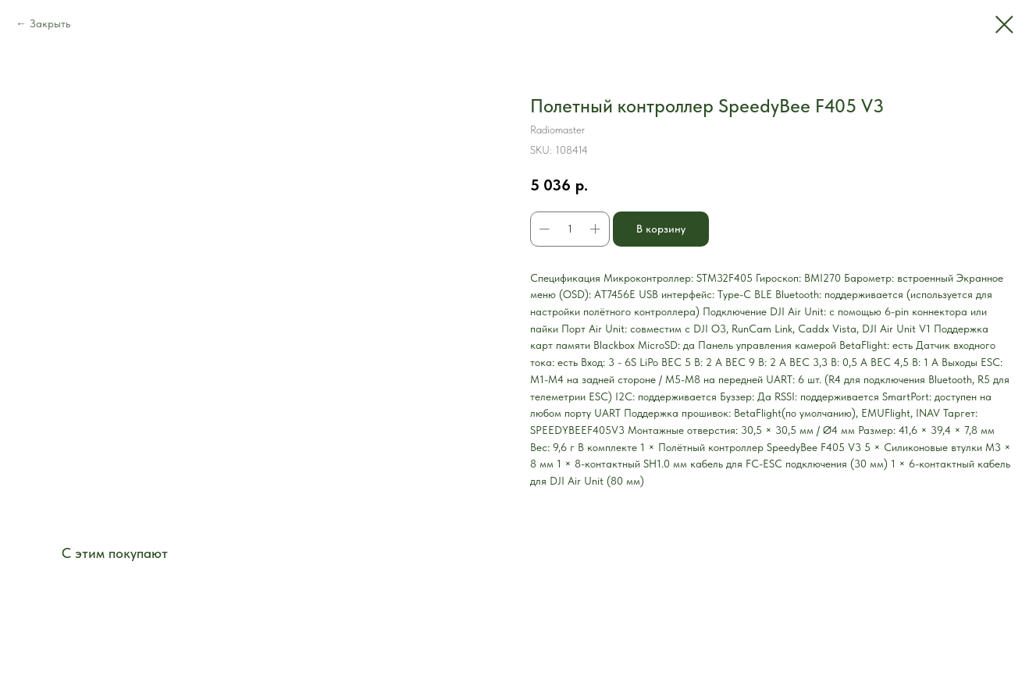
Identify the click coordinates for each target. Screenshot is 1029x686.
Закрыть (50, 23)
